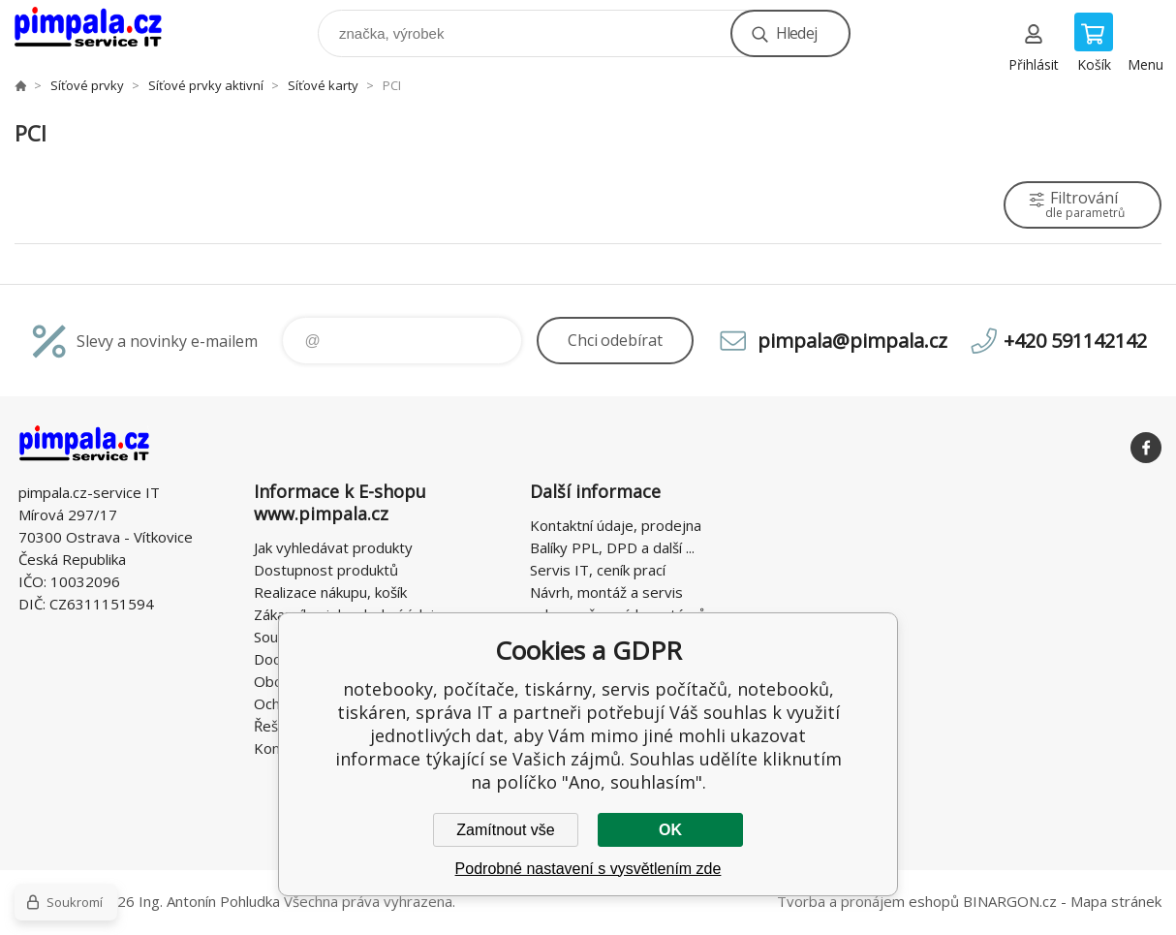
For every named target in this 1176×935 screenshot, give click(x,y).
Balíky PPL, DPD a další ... (612, 547)
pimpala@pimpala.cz (852, 340)
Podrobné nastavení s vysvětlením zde (588, 868)
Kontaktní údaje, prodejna (615, 525)
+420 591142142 (1075, 340)
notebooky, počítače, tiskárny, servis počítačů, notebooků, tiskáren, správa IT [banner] (100, 28)
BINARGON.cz (1010, 901)
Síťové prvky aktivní (205, 85)
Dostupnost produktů (326, 569)
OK (670, 830)
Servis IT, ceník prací (597, 569)
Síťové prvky (87, 85)
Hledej (796, 33)
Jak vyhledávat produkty (333, 547)
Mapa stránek (1115, 901)
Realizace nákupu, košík (330, 592)
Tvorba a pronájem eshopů (868, 901)
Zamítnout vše (505, 830)
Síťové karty (323, 85)
